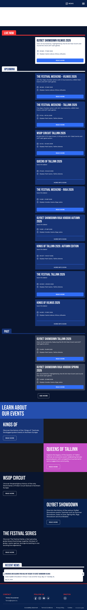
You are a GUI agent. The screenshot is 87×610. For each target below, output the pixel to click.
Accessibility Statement (31, 604)
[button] (4, 571)
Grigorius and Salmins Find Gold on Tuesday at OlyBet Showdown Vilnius (27, 571)
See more (43, 396)
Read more (60, 60)
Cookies (70, 604)
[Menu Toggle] (83, 3)
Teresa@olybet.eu (11, 598)
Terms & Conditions (47, 604)
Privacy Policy (60, 604)
